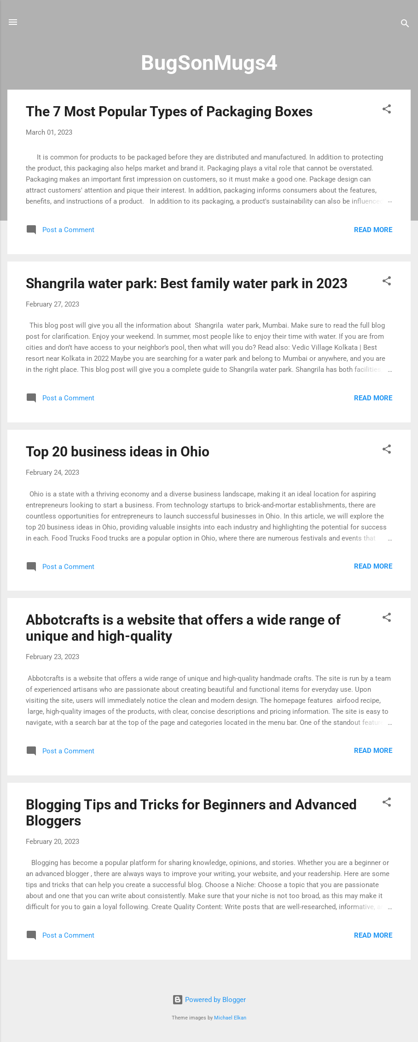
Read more (373, 230)
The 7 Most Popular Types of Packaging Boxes (169, 111)
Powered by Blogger (209, 1000)
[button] (386, 110)
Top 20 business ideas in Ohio (117, 452)
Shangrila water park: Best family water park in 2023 (187, 283)
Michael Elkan (230, 1018)
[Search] (405, 25)
